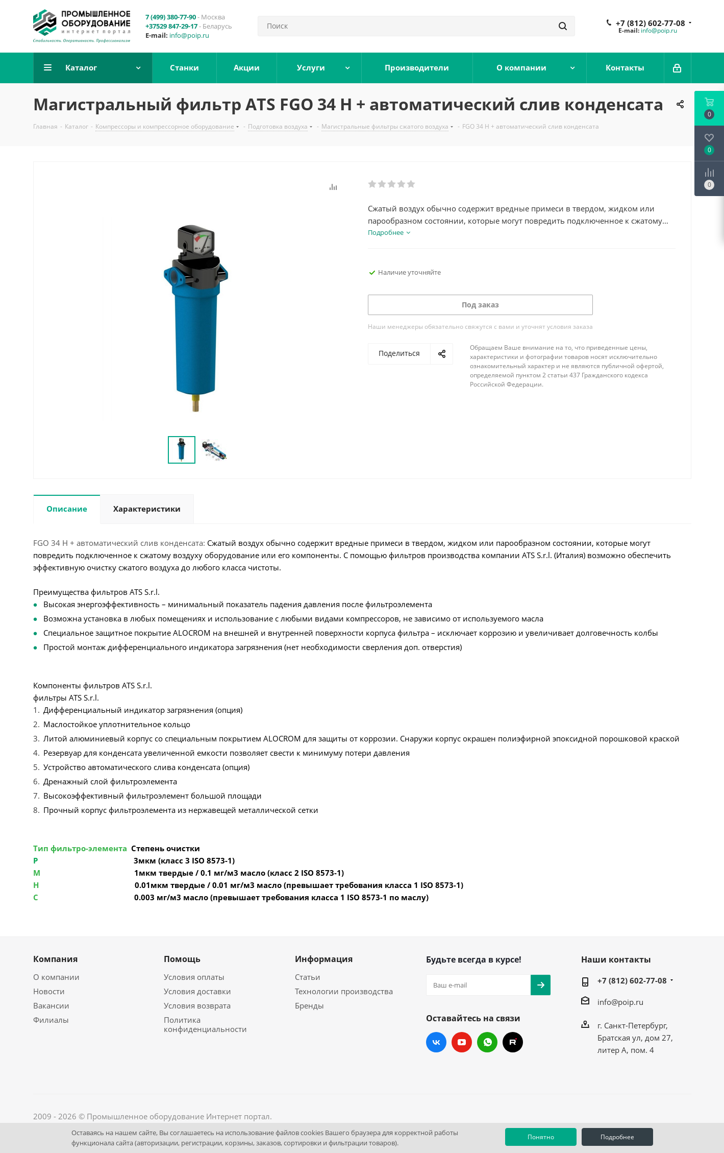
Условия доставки (197, 991)
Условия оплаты (194, 977)
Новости (49, 991)
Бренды (309, 1005)
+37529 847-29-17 (171, 26)
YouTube (462, 1042)
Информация (324, 959)
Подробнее (617, 1137)
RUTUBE (513, 1042)
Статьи (307, 977)
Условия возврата (197, 1005)
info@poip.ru (189, 35)
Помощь (182, 959)
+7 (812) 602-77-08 (650, 23)
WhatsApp (487, 1042)
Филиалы (51, 1020)
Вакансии (51, 1005)
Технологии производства (344, 991)
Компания (55, 959)
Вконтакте (436, 1042)
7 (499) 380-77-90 (170, 16)
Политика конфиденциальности (205, 1024)
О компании (56, 977)
